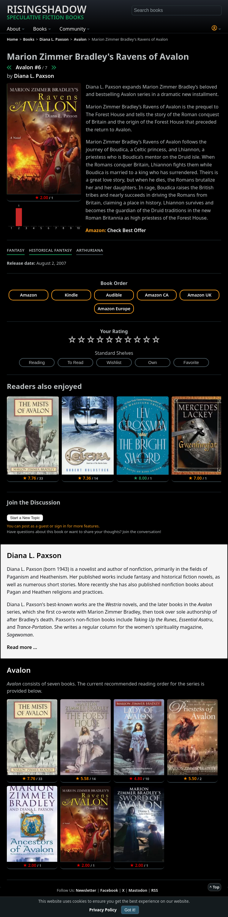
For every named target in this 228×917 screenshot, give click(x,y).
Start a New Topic (25, 518)
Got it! (129, 909)
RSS (154, 890)
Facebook (109, 890)
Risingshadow (46, 11)
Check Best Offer (126, 230)
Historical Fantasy (50, 250)
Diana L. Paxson (34, 75)
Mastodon (138, 890)
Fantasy (16, 250)
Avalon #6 (28, 67)
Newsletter (86, 890)
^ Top (214, 887)
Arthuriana (89, 250)
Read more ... (22, 647)
